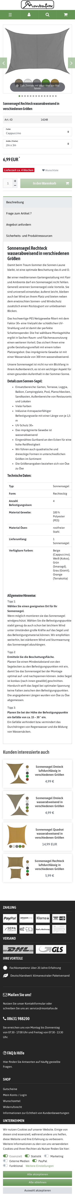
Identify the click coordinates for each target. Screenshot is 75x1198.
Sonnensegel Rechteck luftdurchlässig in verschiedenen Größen (49, 865)
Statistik (36, 1156)
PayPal (42, 1161)
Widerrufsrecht (12, 1107)
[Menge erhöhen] (15, 181)
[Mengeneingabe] (8, 183)
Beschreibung (15, 202)
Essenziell (15, 1156)
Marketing (56, 1156)
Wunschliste (50, 170)
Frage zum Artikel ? (19, 213)
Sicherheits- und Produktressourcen (29, 235)
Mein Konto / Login (15, 1095)
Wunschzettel (11, 1101)
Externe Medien (19, 1161)
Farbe (8, 129)
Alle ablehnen (37, 1182)
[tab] (37, 202)
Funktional (16, 1165)
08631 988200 (18, 1018)
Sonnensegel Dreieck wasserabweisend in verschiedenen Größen (49, 802)
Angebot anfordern (18, 224)
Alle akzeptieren (37, 1174)
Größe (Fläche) (12, 141)
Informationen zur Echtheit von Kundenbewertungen (36, 1113)
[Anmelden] (29, 14)
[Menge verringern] (15, 185)
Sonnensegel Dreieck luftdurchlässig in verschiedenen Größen (49, 770)
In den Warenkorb (51, 183)
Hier (5, 1061)
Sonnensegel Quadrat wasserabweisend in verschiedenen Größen (49, 833)
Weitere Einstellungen (40, 1165)
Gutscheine (10, 1089)
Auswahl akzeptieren (37, 1190)
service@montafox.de (44, 1008)
